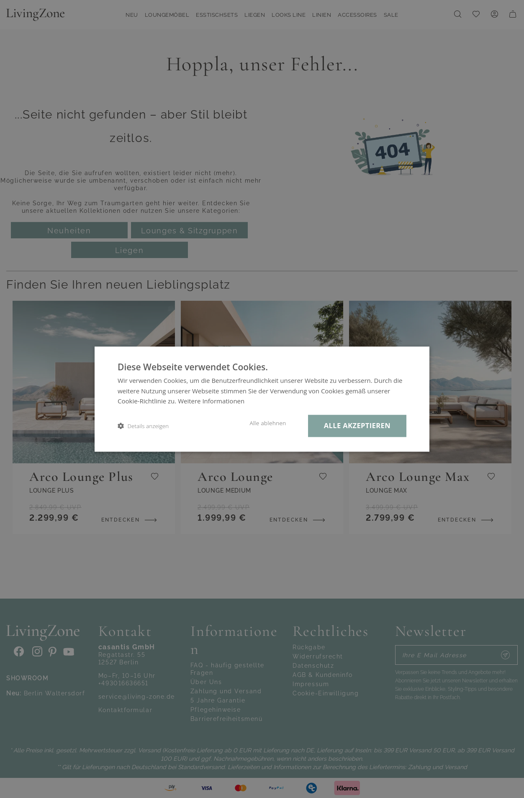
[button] (143, 426)
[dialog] (262, 399)
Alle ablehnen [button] (267, 423)
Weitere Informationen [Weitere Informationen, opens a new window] (211, 401)
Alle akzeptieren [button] (357, 425)
